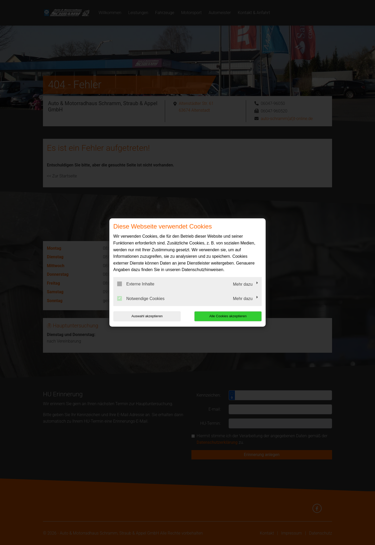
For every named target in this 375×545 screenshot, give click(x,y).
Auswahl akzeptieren (146, 316)
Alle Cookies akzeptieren (228, 316)
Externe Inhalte (135, 284)
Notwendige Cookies (141, 298)
